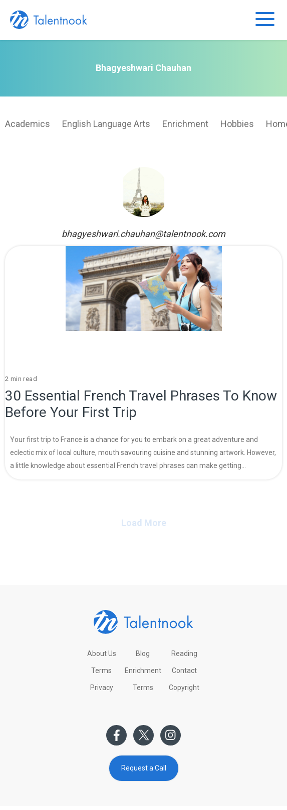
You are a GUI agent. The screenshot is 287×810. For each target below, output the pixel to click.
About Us (101, 654)
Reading (184, 654)
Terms (101, 670)
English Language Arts (106, 123)
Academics (27, 123)
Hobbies (237, 123)
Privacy (101, 688)
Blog (143, 654)
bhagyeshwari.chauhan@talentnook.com (143, 233)
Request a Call (143, 768)
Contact (184, 670)
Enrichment (185, 123)
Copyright (184, 688)
